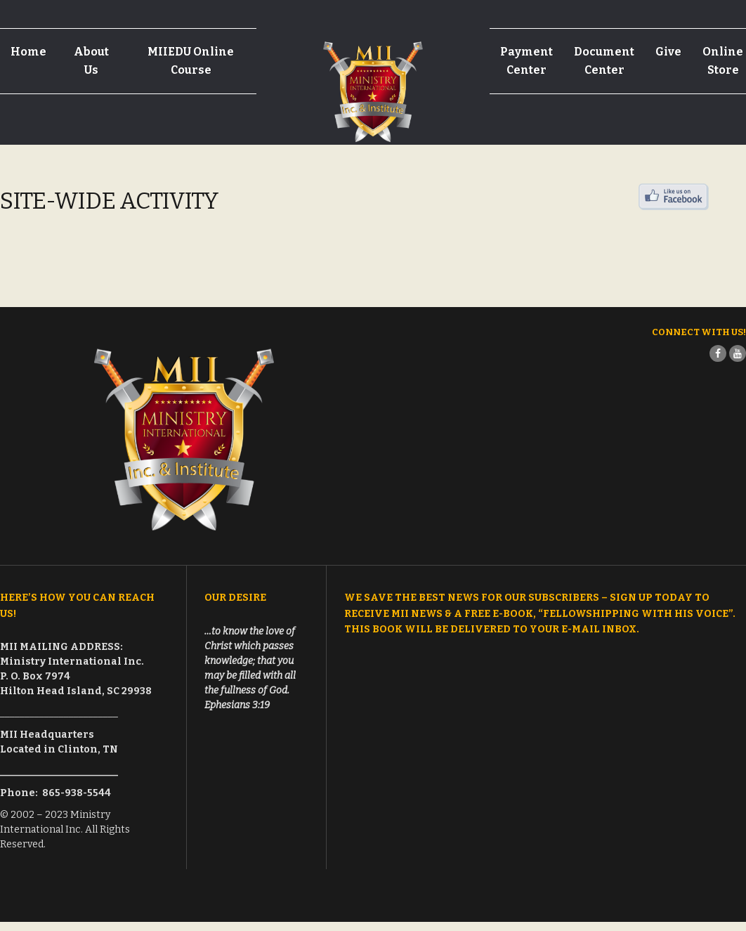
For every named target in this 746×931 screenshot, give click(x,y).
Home (28, 51)
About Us (91, 61)
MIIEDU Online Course (191, 61)
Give (668, 51)
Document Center (604, 61)
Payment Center (526, 61)
